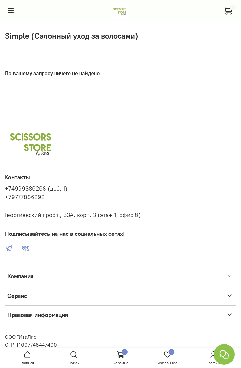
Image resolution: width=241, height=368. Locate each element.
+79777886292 (24, 197)
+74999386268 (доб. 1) (36, 188)
